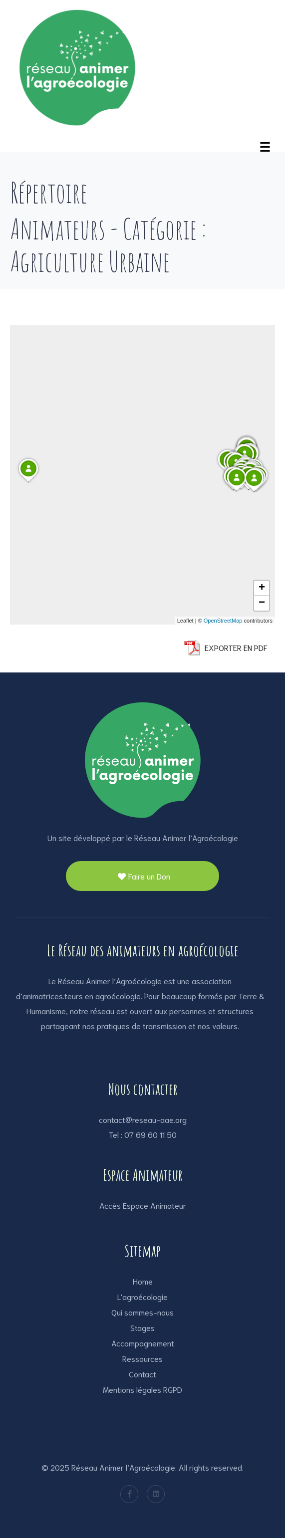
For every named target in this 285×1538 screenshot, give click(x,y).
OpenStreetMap (223, 621)
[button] (236, 490)
